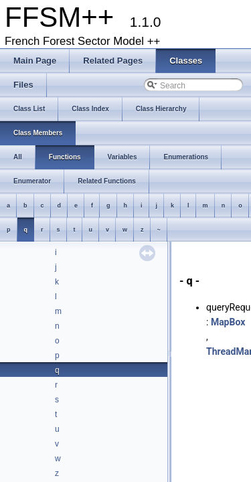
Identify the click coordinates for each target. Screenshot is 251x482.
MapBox (228, 322)
